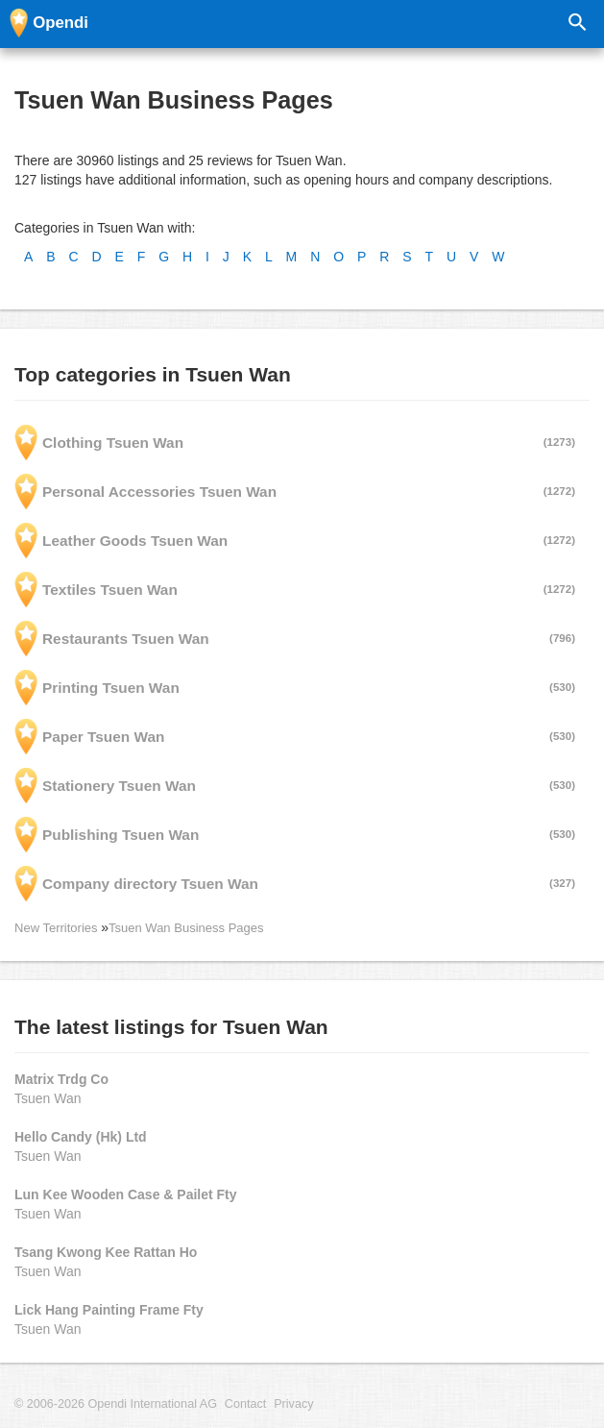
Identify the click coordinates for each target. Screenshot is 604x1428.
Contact (245, 1404)
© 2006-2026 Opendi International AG (115, 1404)
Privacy (293, 1404)
